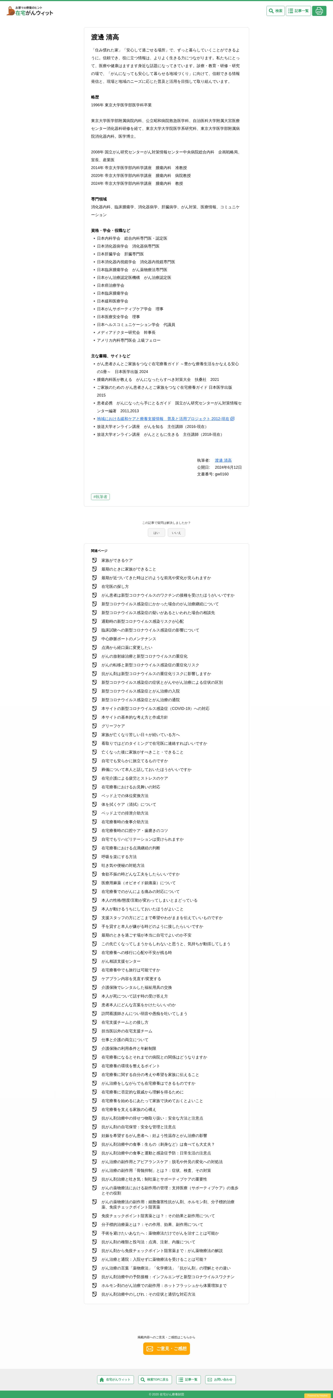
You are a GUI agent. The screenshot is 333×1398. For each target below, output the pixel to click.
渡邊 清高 (223, 460)
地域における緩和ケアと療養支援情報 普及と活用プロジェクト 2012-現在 (163, 419)
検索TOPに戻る (158, 1379)
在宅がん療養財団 (172, 1394)
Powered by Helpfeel (318, 1396)
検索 (278, 11)
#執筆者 (100, 497)
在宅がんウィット (118, 1379)
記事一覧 (302, 11)
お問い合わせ (223, 1379)
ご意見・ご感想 (171, 1348)
